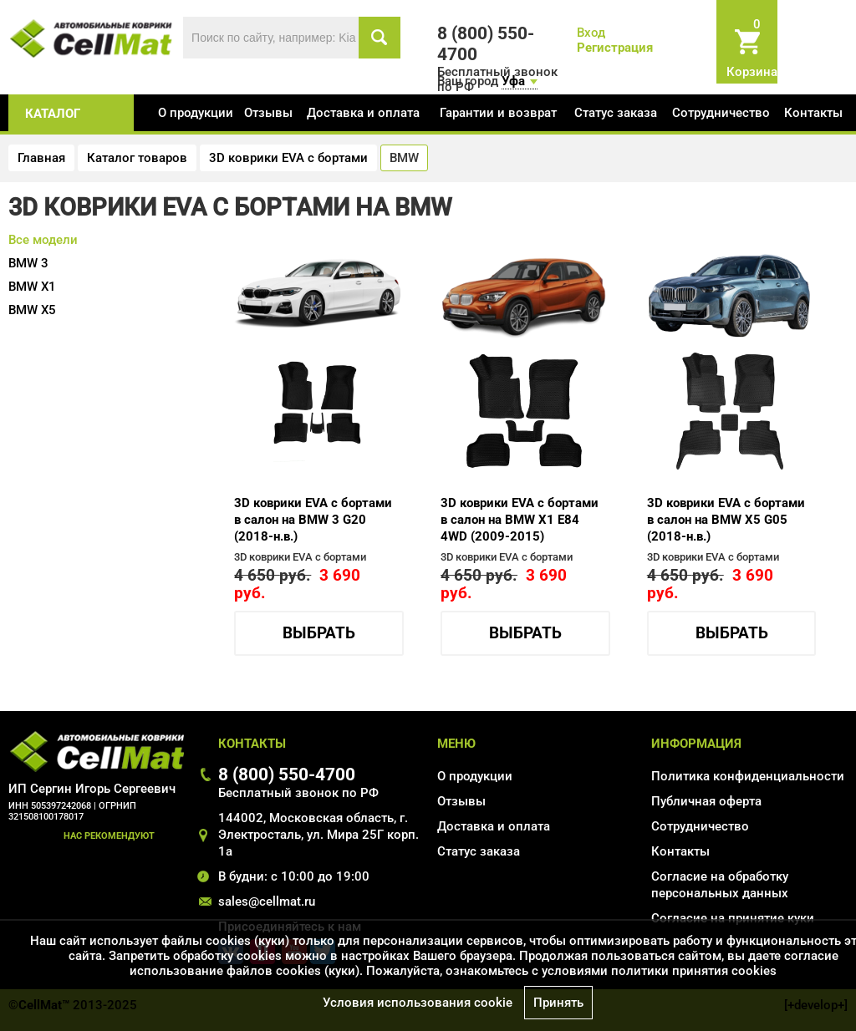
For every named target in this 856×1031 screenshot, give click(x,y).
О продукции (195, 112)
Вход (591, 32)
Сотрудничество (721, 112)
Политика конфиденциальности (747, 776)
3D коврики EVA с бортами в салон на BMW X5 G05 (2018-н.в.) (726, 519)
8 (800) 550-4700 (286, 774)
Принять (558, 1002)
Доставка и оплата (363, 112)
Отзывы (268, 112)
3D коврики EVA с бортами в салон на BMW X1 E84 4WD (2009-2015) (520, 519)
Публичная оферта (706, 801)
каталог (52, 113)
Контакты (813, 112)
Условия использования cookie (417, 1002)
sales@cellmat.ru (266, 901)
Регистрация (615, 47)
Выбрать (319, 633)
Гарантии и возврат (498, 112)
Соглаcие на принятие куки (732, 918)
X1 (32, 286)
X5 (32, 309)
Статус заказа (615, 112)
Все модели (43, 239)
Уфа (513, 81)
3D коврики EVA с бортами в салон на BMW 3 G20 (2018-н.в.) (313, 519)
